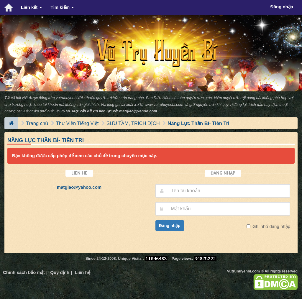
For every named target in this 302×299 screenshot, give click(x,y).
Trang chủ (37, 123)
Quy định (59, 272)
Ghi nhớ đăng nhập (270, 226)
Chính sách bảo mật (24, 272)
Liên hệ (82, 272)
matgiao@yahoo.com (138, 111)
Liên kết (31, 7)
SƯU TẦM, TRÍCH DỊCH (133, 123)
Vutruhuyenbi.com (243, 271)
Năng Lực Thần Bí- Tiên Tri (198, 123)
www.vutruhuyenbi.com (164, 104)
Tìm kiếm (62, 7)
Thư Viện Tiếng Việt (77, 123)
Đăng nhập (169, 225)
